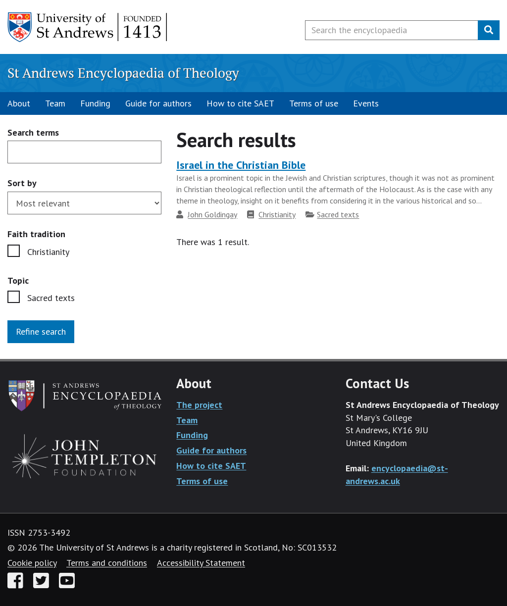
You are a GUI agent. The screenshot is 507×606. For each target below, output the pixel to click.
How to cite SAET (240, 103)
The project (199, 404)
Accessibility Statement (201, 562)
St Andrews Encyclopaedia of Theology (123, 73)
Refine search (41, 331)
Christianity (48, 251)
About (18, 103)
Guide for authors (158, 103)
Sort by (22, 183)
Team (55, 103)
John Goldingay (212, 214)
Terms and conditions (106, 562)
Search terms (33, 133)
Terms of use (313, 103)
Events (366, 103)
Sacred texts (51, 297)
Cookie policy (31, 562)
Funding (95, 103)
